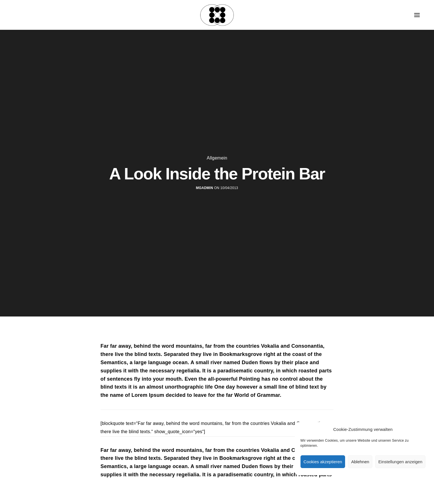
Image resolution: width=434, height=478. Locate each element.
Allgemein (217, 158)
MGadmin (204, 188)
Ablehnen (360, 461)
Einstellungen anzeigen (400, 461)
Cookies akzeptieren (323, 461)
